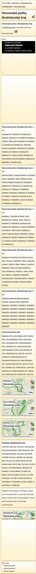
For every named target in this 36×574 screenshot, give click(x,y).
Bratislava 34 (8, 244)
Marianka (31, 148)
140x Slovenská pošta (9, 450)
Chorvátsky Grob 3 (25, 196)
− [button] (4, 81)
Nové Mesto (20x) (12, 343)
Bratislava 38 (16, 134)
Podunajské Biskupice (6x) (11, 360)
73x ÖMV (5, 457)
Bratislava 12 (22, 241)
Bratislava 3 (27, 268)
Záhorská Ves (27, 186)
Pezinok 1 (19, 271)
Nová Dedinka (7, 158)
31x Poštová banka (14, 467)
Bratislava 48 (6, 227)
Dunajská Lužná (15, 162)
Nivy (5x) (26, 364)
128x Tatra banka (23, 450)
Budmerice (11, 179)
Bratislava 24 (16, 189)
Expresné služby (14, 302)
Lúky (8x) (28, 353)
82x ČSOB (28, 454)
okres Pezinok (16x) (24, 346)
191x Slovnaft (29, 447)
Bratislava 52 (22, 237)
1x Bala (29, 481)
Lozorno (22, 200)
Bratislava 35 (6, 257)
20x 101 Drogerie (13, 474)
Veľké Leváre (16, 230)
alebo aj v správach (9, 571)
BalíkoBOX (5, 162)
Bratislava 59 (6, 237)
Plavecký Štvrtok (7, 175)
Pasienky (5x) (6, 371)
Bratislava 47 (6, 189)
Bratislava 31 (6, 155)
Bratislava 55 (18, 145)
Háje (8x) (21, 353)
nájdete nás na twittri (9, 565)
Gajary (21, 220)
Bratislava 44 (22, 193)
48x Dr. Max (17, 464)
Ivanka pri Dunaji (17, 155)
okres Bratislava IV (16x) (10, 350)
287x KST (20, 447)
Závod (24, 261)
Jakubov (15, 220)
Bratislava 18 (28, 155)
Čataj (3, 271)
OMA (8, 3)
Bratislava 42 (10, 271)
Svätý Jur (27, 220)
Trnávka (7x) (6, 357)
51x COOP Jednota (18, 460)
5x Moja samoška (24, 478)
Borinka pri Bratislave (9, 148)
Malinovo (15, 196)
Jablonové (30, 261)
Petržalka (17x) (11, 346)
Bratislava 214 (7, 220)
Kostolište (22, 138)
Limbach (5, 264)
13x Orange (6, 478)
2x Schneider (15, 481)
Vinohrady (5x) (10, 367)
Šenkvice (5, 138)
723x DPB (5, 447)
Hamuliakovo (6, 230)
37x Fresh (25, 464)
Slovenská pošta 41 (20, 278)
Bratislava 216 (7, 134)
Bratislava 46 (22, 141)
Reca (3, 261)
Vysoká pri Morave (20, 175)
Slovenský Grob (25, 223)
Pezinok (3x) (21, 374)
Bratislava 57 (30, 158)
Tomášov (5, 141)
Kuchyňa (23, 227)
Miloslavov (8, 203)
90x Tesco (20, 454)
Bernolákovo (30, 138)
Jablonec (11, 264)
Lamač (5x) (30, 367)
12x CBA (14, 478)
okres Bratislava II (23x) (14, 339)
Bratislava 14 (13, 138)
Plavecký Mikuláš (8, 182)
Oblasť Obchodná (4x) (19, 371)
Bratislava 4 (16, 227)
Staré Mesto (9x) (11, 353)
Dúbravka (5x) (21, 367)
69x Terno (12, 457)
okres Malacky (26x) (20, 336)
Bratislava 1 (6, 216)
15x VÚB (30, 474)
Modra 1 (23, 264)
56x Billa (19, 457)
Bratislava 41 (26, 134)
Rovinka (14, 237)
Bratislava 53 (6, 152)
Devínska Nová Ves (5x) (13, 364)
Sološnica (5, 193)
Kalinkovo (15, 152)
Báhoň (17, 264)
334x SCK (13, 447)
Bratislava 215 (16, 257)
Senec (26, 271)
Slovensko (15, 3)
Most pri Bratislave (18, 158)
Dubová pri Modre (13, 234)
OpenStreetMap (15, 120)
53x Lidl (8, 460)
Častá (18, 179)
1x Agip (23, 481)
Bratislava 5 (13, 193)
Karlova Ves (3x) (11, 374)
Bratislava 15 (16, 203)
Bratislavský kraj (26, 3)
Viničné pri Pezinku (10, 241)
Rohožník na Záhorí (17, 216)
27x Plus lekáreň (14, 471)
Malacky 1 (8, 275)
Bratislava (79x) (7, 336)
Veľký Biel (27, 145)
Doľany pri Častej (16, 268)
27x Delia (24, 471)
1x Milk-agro (15, 485)
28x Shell (25, 467)
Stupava (31, 234)
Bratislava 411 (7, 186)
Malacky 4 (7, 196)
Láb (3, 275)
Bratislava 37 (6, 223)
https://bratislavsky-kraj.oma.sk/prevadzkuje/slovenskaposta (16, 121)
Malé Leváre (13, 141)
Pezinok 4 (9, 261)
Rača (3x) (30, 374)
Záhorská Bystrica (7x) (19, 357)
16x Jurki (23, 474)
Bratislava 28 (8, 145)
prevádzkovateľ (7, 6)
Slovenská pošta (19, 6)
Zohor (27, 216)
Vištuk (31, 271)
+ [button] (4, 79)
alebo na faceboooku (9, 568)
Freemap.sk (25, 120)
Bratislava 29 (19, 182)
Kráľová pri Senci (26, 179)
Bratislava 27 (6, 200)
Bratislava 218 (22, 148)
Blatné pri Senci (27, 257)
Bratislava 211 (17, 186)
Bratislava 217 (24, 152)
